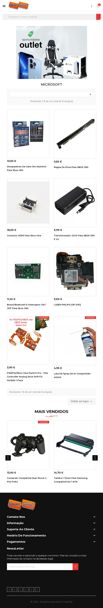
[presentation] (30, 576)
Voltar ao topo (82, 401)
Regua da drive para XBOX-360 (71, 167)
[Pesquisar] (51, 17)
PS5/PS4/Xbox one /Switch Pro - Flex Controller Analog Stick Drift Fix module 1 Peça (27, 377)
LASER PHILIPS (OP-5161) (67, 304)
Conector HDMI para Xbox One (24, 235)
